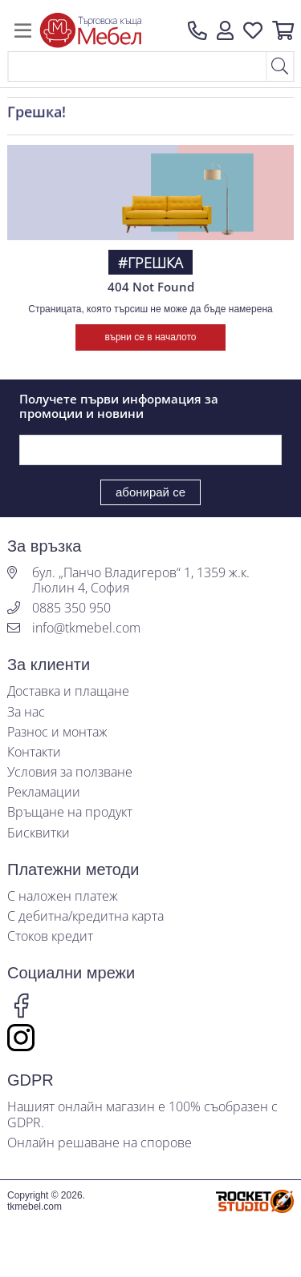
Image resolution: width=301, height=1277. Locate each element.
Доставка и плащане (68, 691)
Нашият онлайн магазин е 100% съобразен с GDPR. (142, 1114)
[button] (225, 30)
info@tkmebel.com (86, 628)
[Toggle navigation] (23, 30)
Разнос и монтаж (57, 732)
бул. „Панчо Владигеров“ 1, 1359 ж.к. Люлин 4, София (141, 580)
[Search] (136, 66)
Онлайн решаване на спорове (99, 1143)
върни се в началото (150, 337)
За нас (26, 712)
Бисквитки (38, 833)
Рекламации (43, 792)
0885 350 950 (71, 608)
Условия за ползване (69, 772)
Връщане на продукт (69, 812)
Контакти (34, 752)
